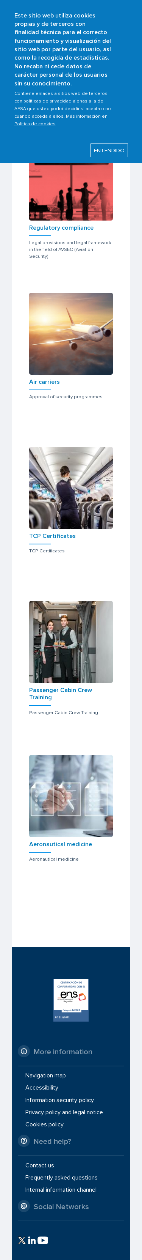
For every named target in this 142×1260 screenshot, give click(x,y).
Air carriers (44, 382)
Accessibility (41, 1087)
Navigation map (45, 1075)
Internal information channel (61, 1190)
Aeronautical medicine (60, 844)
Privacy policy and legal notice (64, 1112)
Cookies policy (44, 1124)
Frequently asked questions (61, 1177)
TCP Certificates (52, 536)
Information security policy (59, 1100)
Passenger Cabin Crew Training (60, 693)
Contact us (39, 1165)
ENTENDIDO (109, 141)
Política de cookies (35, 114)
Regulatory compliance (61, 228)
